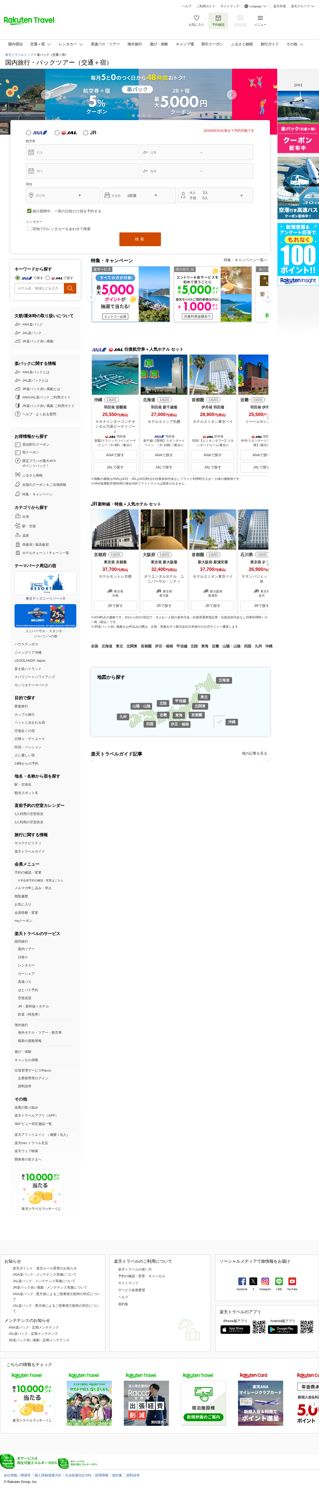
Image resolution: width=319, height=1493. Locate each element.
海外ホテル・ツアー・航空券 (40, 1032)
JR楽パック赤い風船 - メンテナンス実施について (50, 1287)
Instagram (265, 1289)
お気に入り (196, 20)
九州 (123, 717)
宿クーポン (30, 452)
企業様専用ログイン (33, 1078)
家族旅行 (21, 706)
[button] (232, 95)
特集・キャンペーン (37, 494)
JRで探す (115, 606)
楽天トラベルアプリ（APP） (36, 1115)
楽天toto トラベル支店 (31, 1143)
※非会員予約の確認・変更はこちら (40, 880)
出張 (25, 517)
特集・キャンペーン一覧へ (245, 260)
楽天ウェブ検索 (26, 1151)
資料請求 (24, 1086)
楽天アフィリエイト (30, 1135)
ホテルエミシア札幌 (164, 421)
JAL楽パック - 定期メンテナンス (33, 1334)
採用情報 (101, 1475)
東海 (178, 715)
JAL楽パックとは (35, 380)
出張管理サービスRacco (33, 1070)
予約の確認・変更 (28, 872)
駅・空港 (29, 526)
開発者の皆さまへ (28, 1159)
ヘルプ (186, 6)
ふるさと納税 (32, 475)
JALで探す (115, 467)
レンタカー (26, 965)
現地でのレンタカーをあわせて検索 (61, 229)
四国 (149, 724)
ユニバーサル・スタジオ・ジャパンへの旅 (45, 621)
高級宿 (27, 545)
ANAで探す (115, 455)
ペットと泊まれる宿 (30, 722)
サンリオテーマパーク (31, 685)
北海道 (224, 680)
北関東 (200, 706)
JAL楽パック (32, 333)
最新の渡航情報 (30, 1041)
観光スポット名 (26, 793)
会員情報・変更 (26, 913)
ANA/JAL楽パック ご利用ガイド (46, 397)
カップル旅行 (25, 714)
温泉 (25, 535)
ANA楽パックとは (36, 372)
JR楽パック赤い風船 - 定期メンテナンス (39, 1340)
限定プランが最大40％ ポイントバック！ (39, 463)
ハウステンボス (26, 644)
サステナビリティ (28, 843)
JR (97, 132)
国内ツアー (26, 949)
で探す (38, 278)
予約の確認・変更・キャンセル (141, 1276)
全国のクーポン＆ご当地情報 (44, 485)
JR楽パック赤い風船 (37, 341)
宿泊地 (40, 195)
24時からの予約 (26, 763)
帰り (40, 171)
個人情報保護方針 (48, 1475)
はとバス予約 (28, 990)
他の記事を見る (254, 753)
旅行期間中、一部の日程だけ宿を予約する (66, 211)
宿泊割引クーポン (35, 444)
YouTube (292, 1289)
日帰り (23, 957)
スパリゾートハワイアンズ (35, 677)
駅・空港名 (23, 784)
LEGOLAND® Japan (30, 660)
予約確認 (218, 20)
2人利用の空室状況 (29, 822)
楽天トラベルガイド (30, 851)
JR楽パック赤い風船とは (41, 389)
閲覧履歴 (21, 896)
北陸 (163, 703)
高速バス (24, 982)
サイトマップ (229, 6)
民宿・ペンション (28, 747)
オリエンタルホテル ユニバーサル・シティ (164, 579)
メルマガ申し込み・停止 (33, 888)
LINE (279, 1289)
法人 (63, 1135)
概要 (53, 1135)
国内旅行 (21, 941)
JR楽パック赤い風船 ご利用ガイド (48, 406)
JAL (69, 132)
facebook (242, 1289)
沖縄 (231, 722)
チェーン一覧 (59, 553)
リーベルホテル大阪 (261, 421)
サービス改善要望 (131, 1290)
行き (40, 152)
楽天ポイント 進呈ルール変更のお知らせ (45, 1268)
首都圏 (196, 715)
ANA (40, 132)
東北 (204, 697)
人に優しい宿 (25, 755)
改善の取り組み (26, 1107)
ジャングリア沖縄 (28, 652)
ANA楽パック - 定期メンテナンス (34, 1327)
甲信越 (180, 701)
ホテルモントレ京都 (115, 576)
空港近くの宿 (25, 731)
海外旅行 (21, 1025)
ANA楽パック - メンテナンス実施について (45, 1274)
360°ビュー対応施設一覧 (33, 1124)
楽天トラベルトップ (19, 55)
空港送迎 (24, 998)
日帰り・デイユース (30, 739)
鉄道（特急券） (30, 1014)
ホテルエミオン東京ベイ (213, 421)
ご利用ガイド (205, 6)
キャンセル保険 (26, 1060)
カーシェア (26, 974)
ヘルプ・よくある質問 (39, 414)
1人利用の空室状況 (29, 814)
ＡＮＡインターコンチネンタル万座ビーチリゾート (115, 426)
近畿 (163, 715)
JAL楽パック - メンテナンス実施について (44, 1281)
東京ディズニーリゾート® (45, 586)
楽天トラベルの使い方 (135, 1269)
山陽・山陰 (141, 706)
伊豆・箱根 (180, 724)
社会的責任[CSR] (78, 1475)
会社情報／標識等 (17, 1475)
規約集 (123, 1304)
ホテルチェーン (34, 553)
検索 (140, 239)
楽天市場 (279, 6)
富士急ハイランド (28, 669)
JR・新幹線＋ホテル (33, 1006)
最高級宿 (42, 545)
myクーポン (23, 921)
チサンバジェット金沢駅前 (262, 579)
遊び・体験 (23, 1052)
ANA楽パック (32, 324)
